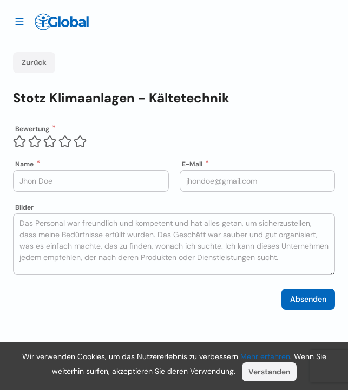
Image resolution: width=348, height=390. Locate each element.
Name (24, 164)
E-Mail (192, 164)
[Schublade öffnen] (19, 21)
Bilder (24, 207)
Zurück (34, 62)
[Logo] (62, 21)
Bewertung (32, 129)
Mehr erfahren (265, 356)
